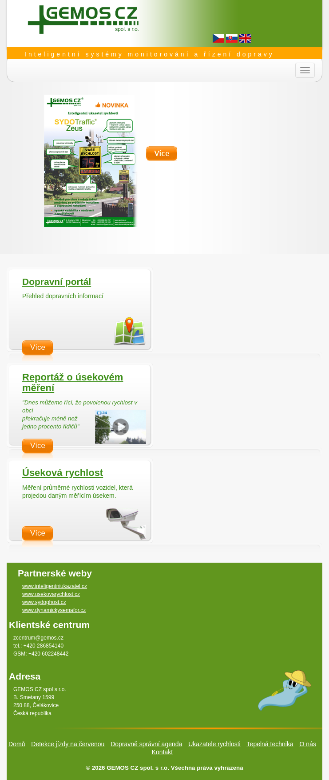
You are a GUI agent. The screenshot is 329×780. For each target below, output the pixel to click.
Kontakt (162, 752)
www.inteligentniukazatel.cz (54, 586)
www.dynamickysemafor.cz (54, 610)
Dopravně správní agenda (146, 744)
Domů (16, 744)
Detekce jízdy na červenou (67, 744)
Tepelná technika (270, 744)
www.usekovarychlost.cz (51, 594)
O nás (308, 744)
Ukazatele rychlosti (214, 744)
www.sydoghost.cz (44, 602)
